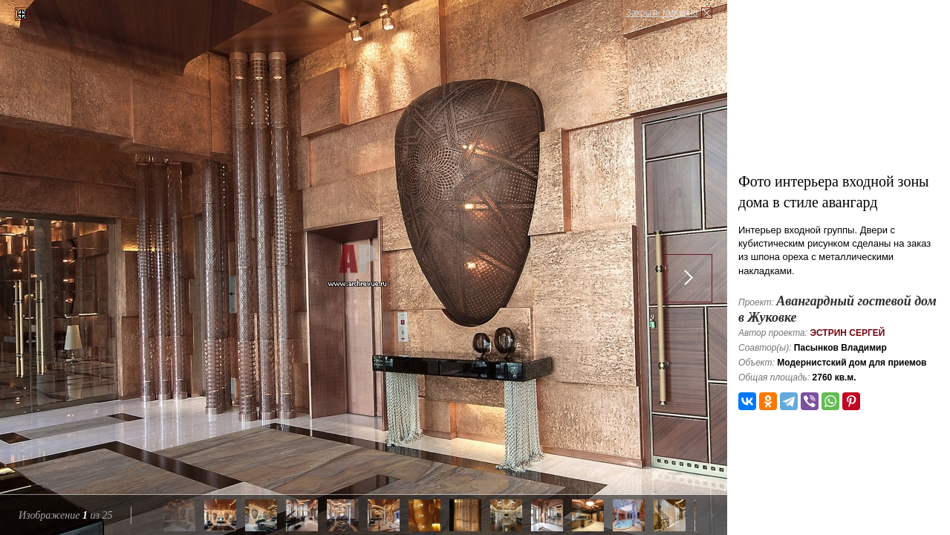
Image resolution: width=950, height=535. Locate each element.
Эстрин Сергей (847, 333)
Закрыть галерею (661, 12)
